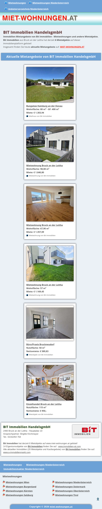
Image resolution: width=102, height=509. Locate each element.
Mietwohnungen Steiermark (70, 486)
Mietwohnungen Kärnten (19, 490)
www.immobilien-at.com (69, 446)
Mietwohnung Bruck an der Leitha (44, 165)
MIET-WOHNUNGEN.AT (72, 46)
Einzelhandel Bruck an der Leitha (43, 404)
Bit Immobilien (35, 446)
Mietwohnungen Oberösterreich (72, 490)
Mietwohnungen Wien (17, 482)
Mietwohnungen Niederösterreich (51, 2)
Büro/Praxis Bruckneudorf (40, 344)
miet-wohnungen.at (61, 506)
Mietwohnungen (17, 2)
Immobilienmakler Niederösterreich (23, 469)
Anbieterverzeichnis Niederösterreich (28, 9)
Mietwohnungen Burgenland (21, 486)
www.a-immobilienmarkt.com (17, 452)
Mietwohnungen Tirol (66, 495)
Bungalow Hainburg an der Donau (44, 105)
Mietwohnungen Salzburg (19, 495)
